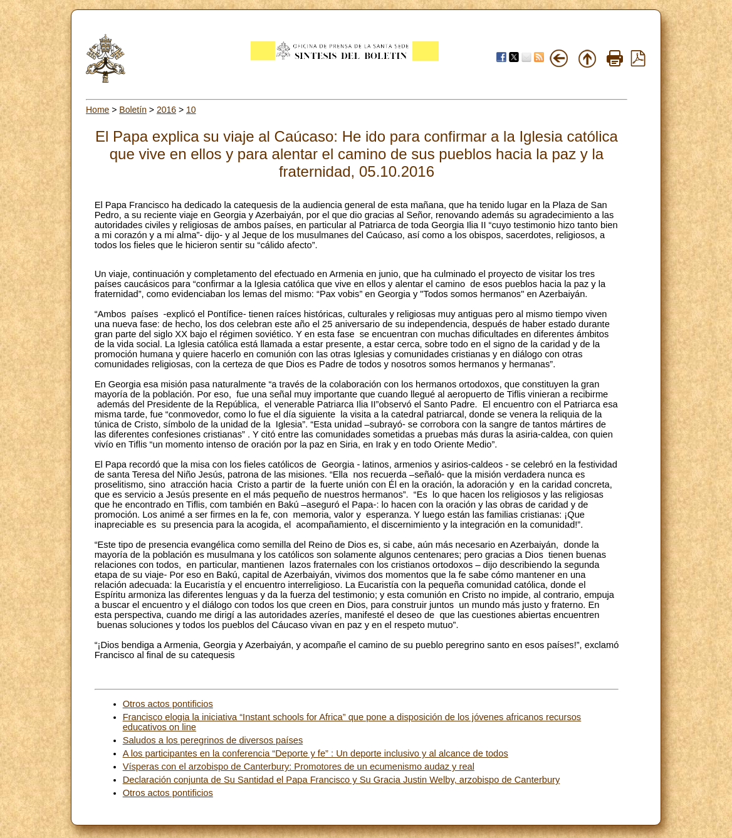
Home (97, 110)
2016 (166, 110)
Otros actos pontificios (168, 704)
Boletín (133, 110)
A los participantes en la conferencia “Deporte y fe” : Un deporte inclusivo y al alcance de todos (315, 753)
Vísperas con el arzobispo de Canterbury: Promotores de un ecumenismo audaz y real (298, 767)
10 (191, 110)
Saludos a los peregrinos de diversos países (213, 740)
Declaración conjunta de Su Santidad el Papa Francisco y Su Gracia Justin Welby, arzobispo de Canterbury (341, 780)
